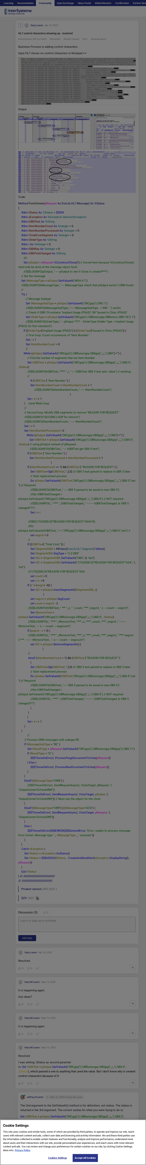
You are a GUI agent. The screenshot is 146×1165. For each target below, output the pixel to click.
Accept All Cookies (85, 1157)
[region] (73, 1142)
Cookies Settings (57, 1157)
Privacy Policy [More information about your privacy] (22, 1150)
